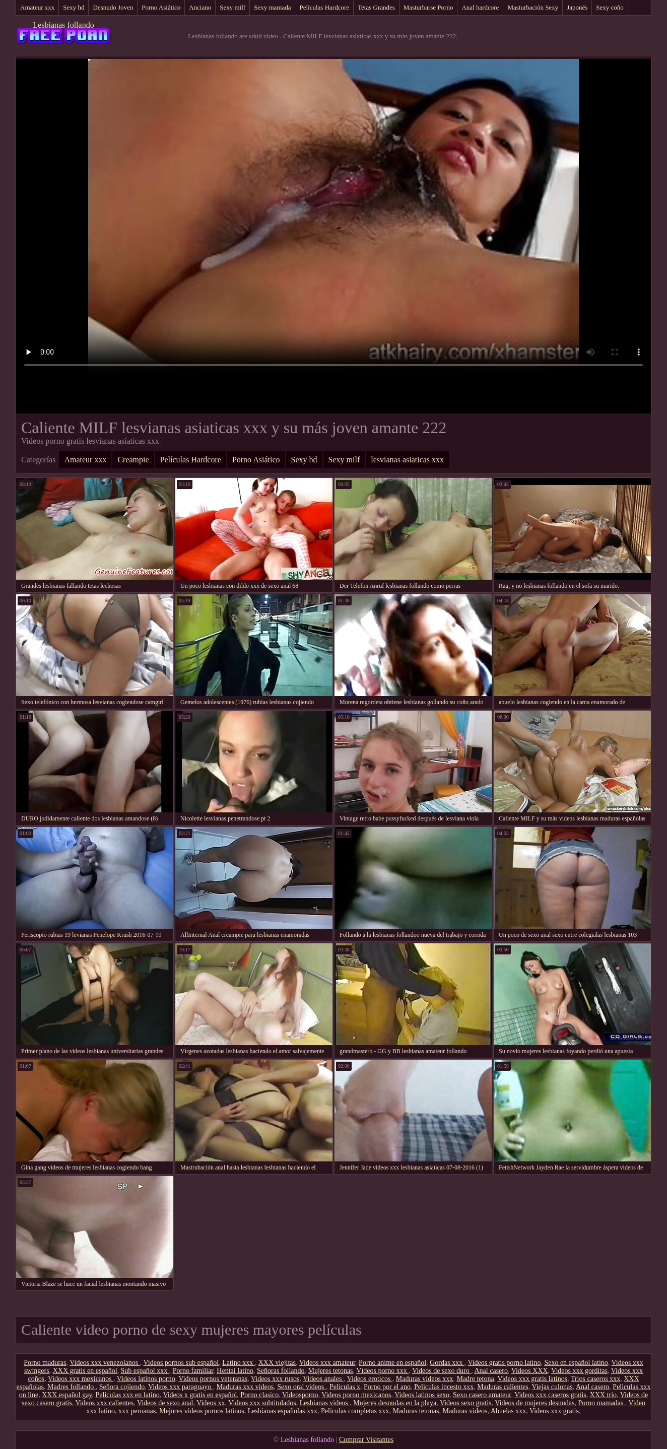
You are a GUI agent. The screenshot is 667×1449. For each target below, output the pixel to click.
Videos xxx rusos (275, 1379)
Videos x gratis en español (200, 1395)
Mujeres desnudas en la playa (394, 1403)
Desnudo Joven (113, 7)
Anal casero (490, 1370)
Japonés (577, 7)
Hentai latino (235, 1370)
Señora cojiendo (122, 1387)
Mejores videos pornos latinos (201, 1411)
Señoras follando (280, 1370)
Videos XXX (529, 1370)
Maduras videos (465, 1411)
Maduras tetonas (415, 1411)
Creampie (133, 459)
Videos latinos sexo (421, 1395)
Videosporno (300, 1395)
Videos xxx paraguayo (180, 1387)
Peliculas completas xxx (355, 1411)
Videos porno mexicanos (356, 1395)
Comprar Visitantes (366, 1439)
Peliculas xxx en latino (128, 1395)
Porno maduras (45, 1362)
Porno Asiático (161, 7)
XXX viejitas (277, 1362)
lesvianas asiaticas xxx (407, 459)
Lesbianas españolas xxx (282, 1411)
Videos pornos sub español (181, 1362)
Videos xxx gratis (554, 1411)
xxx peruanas (137, 1411)
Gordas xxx (447, 1362)
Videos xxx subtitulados (262, 1403)
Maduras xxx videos (245, 1387)
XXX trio (603, 1395)
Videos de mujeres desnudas (534, 1403)
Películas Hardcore (324, 7)
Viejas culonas (551, 1387)
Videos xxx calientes (104, 1403)
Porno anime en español (392, 1362)
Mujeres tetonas (330, 1370)
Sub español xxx (145, 1370)
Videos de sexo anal (165, 1403)
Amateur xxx (37, 7)
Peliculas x (344, 1387)
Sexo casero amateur (482, 1395)
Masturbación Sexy (532, 7)
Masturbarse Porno (428, 7)
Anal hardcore (480, 7)
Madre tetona (475, 1379)
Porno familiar (193, 1370)
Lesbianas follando (63, 25)
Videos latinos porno (146, 1379)
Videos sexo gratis (466, 1403)
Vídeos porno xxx (382, 1370)
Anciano (200, 7)
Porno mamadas (601, 1403)
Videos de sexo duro (441, 1370)
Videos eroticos (369, 1379)
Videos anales (323, 1379)
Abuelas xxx (508, 1411)
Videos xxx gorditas (579, 1370)
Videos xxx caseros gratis (550, 1395)
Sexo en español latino (576, 1362)
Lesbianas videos (325, 1403)
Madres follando (71, 1387)
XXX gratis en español (85, 1370)
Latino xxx (238, 1362)
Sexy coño (610, 7)
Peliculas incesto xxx (444, 1387)
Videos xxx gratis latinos (532, 1379)
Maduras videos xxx (424, 1379)
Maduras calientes (502, 1387)
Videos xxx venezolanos (105, 1362)
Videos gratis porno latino (504, 1362)
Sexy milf (232, 7)
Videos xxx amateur (327, 1362)
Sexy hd (73, 7)
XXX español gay (67, 1395)
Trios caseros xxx (595, 1379)
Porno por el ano (387, 1387)
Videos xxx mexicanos (80, 1379)
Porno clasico (259, 1395)
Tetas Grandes (376, 7)
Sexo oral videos (301, 1387)
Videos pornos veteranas (212, 1379)
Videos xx (210, 1403)
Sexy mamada (272, 7)
